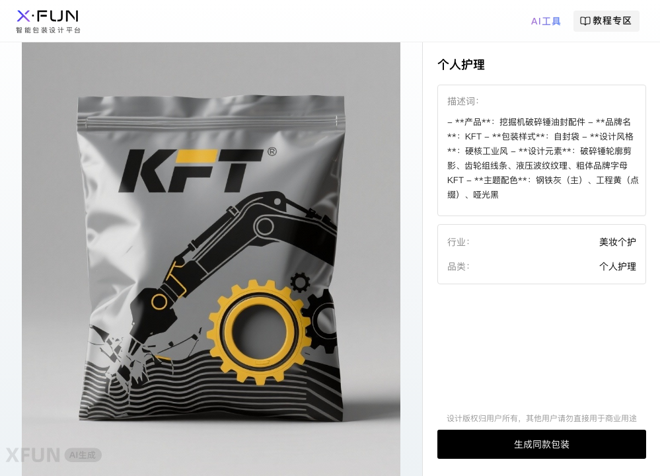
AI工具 (546, 21)
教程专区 (605, 20)
